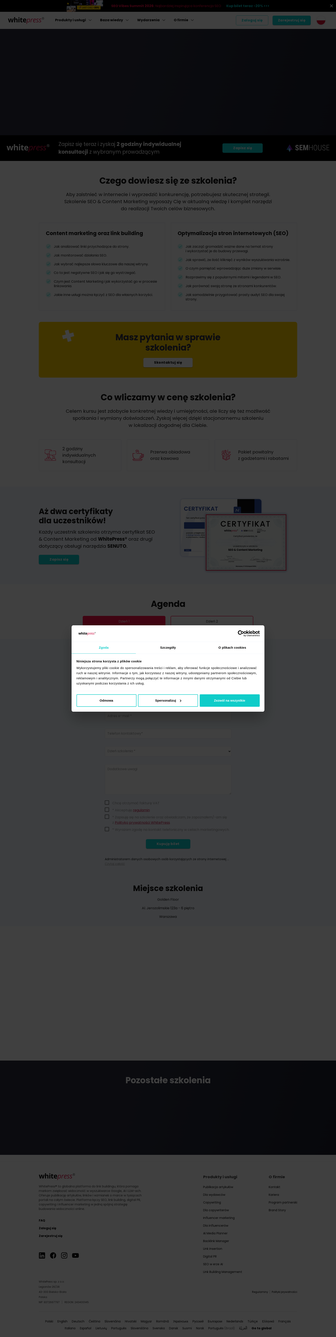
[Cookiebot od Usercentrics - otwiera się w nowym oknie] (241, 633)
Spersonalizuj (168, 700)
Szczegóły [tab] (168, 647)
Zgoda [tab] (104, 647)
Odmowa (106, 700)
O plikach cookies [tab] (232, 647)
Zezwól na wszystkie (229, 700)
